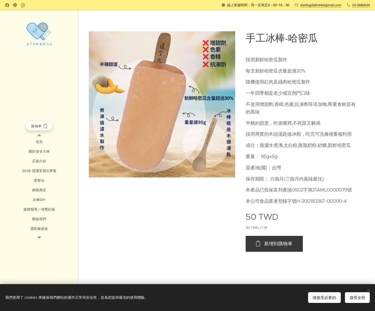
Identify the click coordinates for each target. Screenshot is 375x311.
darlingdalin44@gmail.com (320, 5)
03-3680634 (361, 5)
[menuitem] (39, 142)
